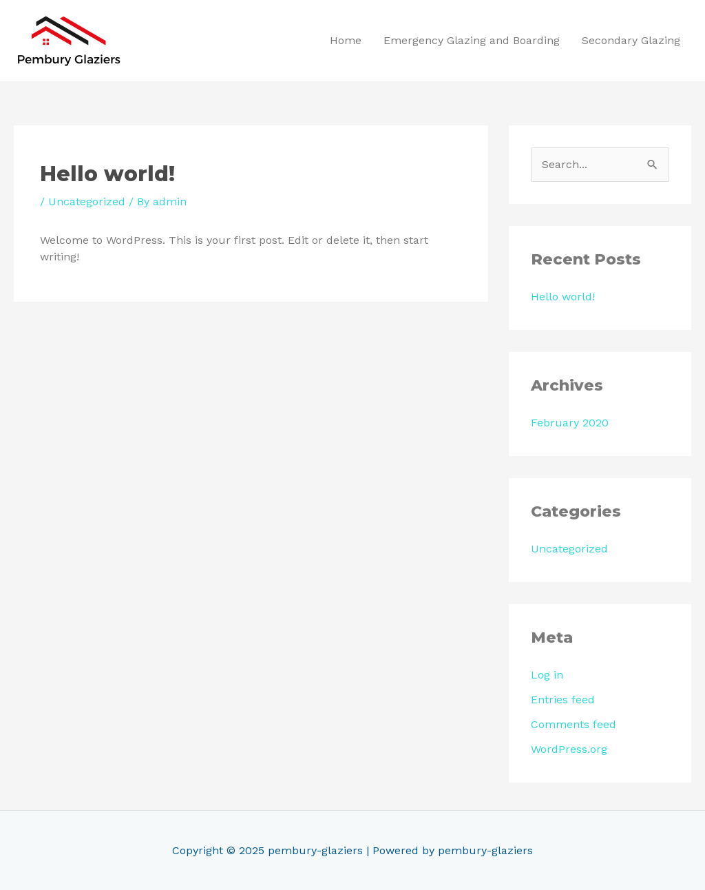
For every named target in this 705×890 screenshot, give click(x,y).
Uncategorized (86, 201)
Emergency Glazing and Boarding (471, 40)
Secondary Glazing (631, 40)
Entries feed (563, 699)
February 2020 (570, 422)
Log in (547, 674)
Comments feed (573, 724)
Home (345, 40)
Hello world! (563, 296)
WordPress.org (569, 749)
